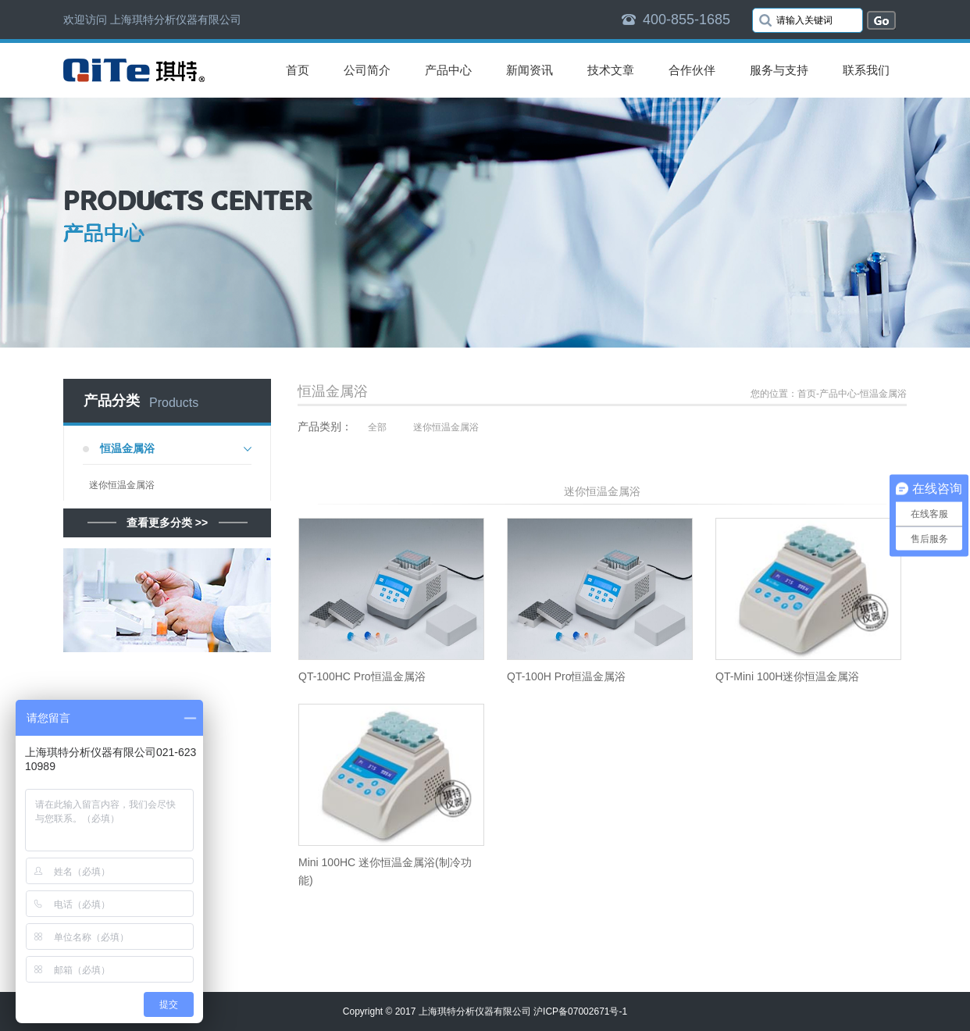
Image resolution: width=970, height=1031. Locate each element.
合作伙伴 (692, 70)
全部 (377, 427)
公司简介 (367, 70)
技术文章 (610, 70)
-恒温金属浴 (882, 393)
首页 (297, 70)
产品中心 (448, 70)
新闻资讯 (529, 70)
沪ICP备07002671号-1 (580, 1011)
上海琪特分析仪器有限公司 (475, 1011)
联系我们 (866, 70)
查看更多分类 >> (167, 522)
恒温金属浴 (127, 448)
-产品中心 (836, 393)
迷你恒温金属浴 (122, 485)
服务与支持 (779, 70)
